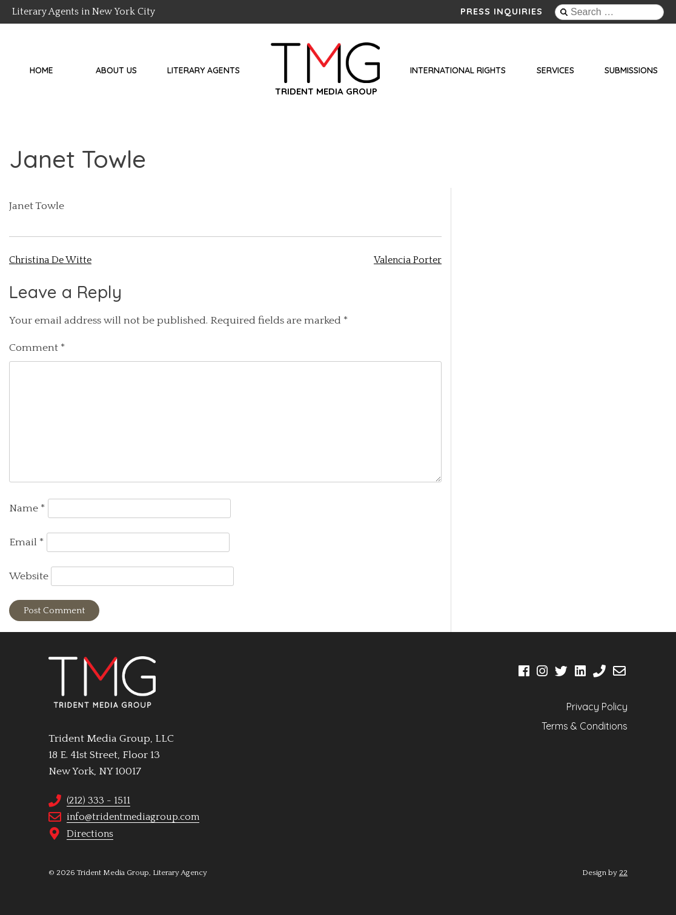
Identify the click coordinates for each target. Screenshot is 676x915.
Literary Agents (203, 70)
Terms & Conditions (585, 726)
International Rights (458, 70)
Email (26, 542)
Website (28, 576)
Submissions (631, 70)
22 (623, 872)
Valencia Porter (408, 260)
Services (555, 70)
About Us (116, 70)
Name (27, 508)
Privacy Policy (597, 706)
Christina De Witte (50, 260)
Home (41, 70)
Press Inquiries (501, 11)
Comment (37, 348)
